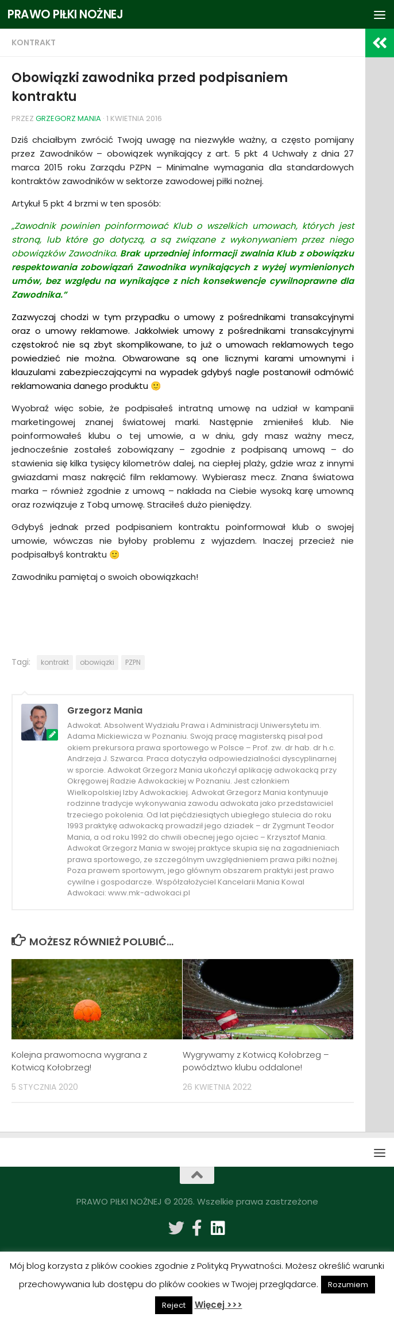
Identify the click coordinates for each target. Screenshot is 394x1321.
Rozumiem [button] (348, 1284)
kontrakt (55, 662)
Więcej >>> (218, 1305)
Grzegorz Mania (68, 118)
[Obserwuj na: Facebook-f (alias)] (197, 1228)
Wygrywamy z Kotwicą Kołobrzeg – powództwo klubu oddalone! (256, 1061)
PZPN (133, 662)
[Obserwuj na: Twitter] (176, 1228)
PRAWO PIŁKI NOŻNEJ (67, 14)
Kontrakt (33, 42)
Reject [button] (174, 1305)
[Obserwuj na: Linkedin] (218, 1228)
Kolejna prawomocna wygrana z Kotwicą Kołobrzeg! (79, 1061)
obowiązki (97, 662)
